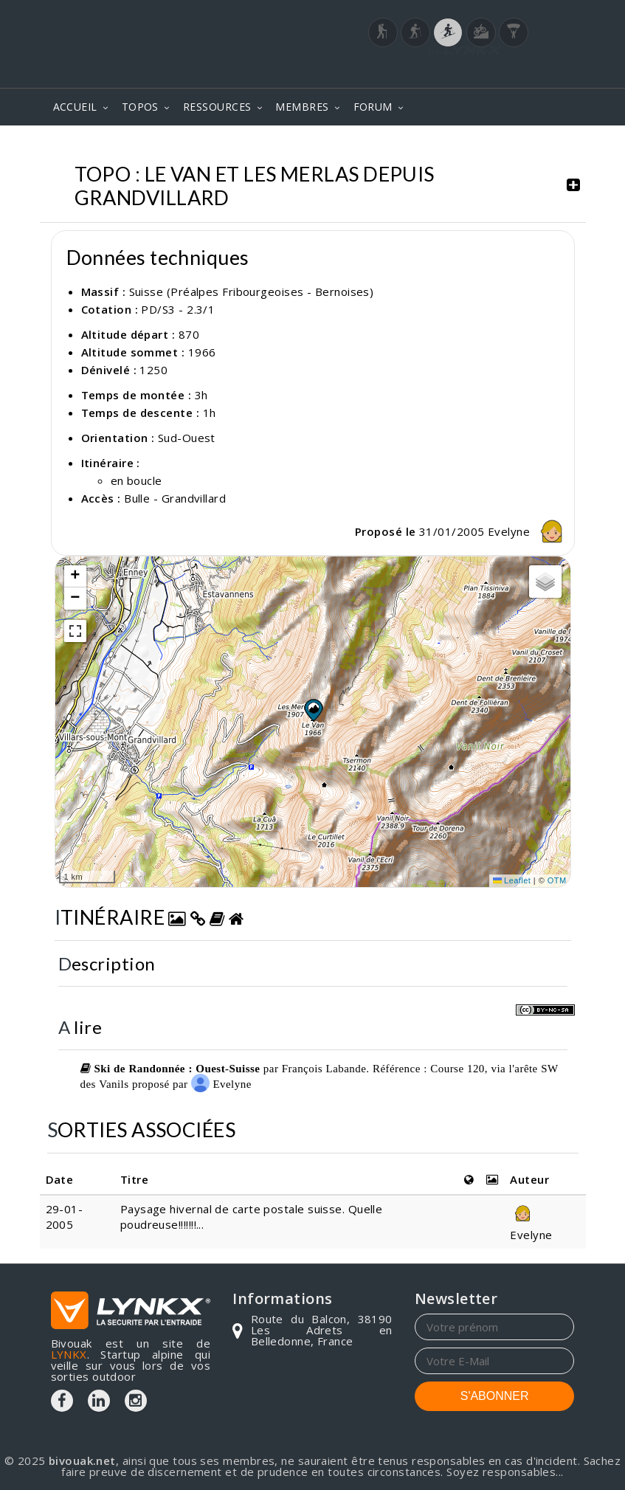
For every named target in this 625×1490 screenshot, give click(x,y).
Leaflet (512, 880)
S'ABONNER (494, 1396)
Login (501, 68)
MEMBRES (301, 107)
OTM (557, 880)
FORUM (373, 107)
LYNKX (69, 1354)
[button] (313, 710)
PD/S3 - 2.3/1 (178, 309)
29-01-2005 (64, 1216)
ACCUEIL (75, 107)
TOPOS (140, 107)
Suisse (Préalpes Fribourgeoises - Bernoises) (251, 291)
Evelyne (529, 531)
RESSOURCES (217, 107)
